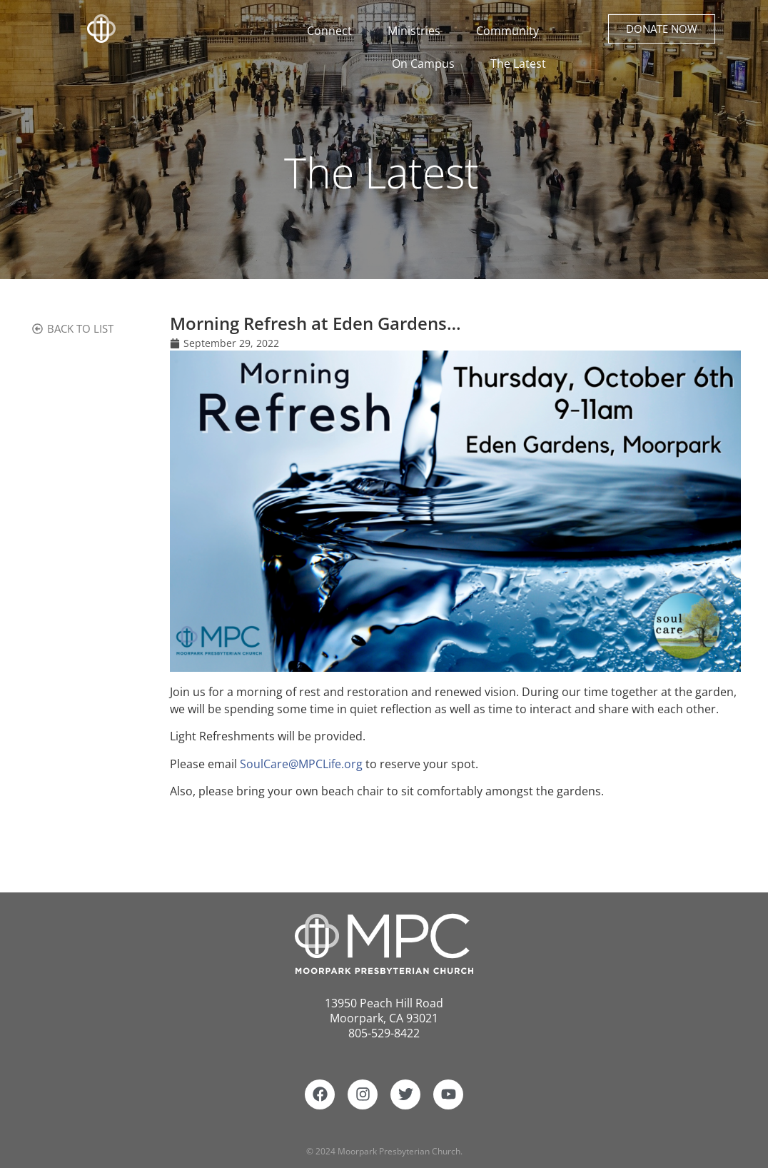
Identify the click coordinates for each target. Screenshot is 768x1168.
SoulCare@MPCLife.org (301, 764)
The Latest (518, 63)
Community (511, 31)
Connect (333, 31)
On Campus (427, 63)
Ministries (418, 31)
